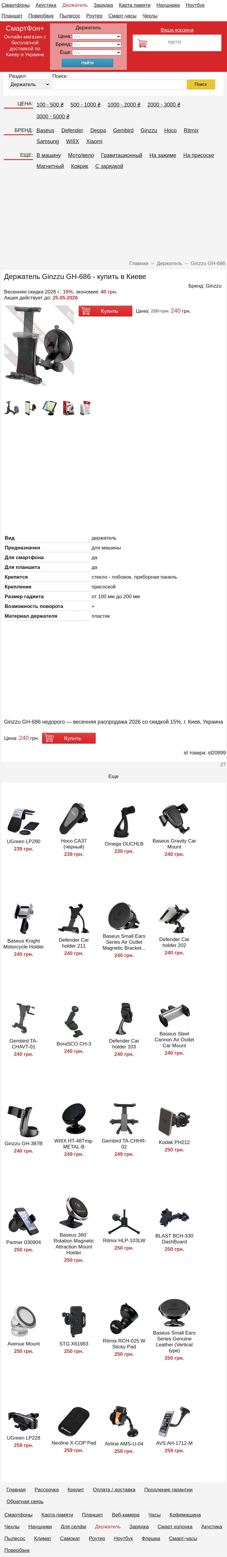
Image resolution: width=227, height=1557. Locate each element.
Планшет (11, 16)
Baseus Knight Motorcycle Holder (23, 944)
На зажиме (162, 155)
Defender (72, 130)
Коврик (79, 166)
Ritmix (191, 130)
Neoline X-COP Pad (73, 1443)
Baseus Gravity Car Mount (174, 844)
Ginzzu (149, 130)
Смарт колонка (175, 1526)
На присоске (198, 155)
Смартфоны (15, 5)
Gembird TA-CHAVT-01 (23, 1044)
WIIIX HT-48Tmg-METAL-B (73, 1144)
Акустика (45, 5)
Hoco (170, 130)
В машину (49, 155)
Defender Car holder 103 (124, 1044)
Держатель (75, 5)
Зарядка (103, 5)
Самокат (70, 1538)
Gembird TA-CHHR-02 (124, 1144)
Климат (42, 1538)
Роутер (94, 16)
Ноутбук (195, 5)
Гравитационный (121, 155)
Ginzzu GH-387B (24, 1143)
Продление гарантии (168, 1490)
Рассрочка (47, 1490)
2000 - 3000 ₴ (163, 105)
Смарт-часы (122, 16)
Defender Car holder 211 (74, 943)
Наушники (168, 5)
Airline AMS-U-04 (124, 1444)
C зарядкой (109, 166)
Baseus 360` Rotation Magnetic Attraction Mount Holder (73, 1244)
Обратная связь (25, 1501)
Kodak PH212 (174, 1142)
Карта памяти (134, 5)
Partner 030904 (23, 1242)
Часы (154, 1515)
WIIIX (72, 141)
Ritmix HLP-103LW (124, 1240)
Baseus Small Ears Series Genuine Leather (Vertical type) (174, 1341)
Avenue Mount (23, 1344)
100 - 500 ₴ (50, 105)
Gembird (123, 130)
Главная (16, 1490)
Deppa (98, 130)
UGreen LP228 (23, 1438)
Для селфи (73, 1526)
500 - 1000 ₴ (85, 105)
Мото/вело (81, 155)
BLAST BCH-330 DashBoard (174, 1239)
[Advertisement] (113, 216)
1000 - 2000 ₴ (124, 105)
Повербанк (40, 16)
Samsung (48, 141)
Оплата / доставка (114, 1490)
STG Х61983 (73, 1344)
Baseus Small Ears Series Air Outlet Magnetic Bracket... (124, 942)
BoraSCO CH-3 (73, 1044)
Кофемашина (185, 1515)
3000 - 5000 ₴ (53, 117)
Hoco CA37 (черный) (74, 844)
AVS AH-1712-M (174, 1443)
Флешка (151, 1538)
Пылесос (69, 16)
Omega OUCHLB (124, 844)
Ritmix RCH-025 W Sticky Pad (124, 1344)
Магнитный (50, 166)
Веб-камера (126, 1515)
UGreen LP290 (23, 841)
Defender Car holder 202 (174, 942)
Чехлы (150, 16)
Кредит (76, 1490)
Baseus (45, 130)
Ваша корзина (177, 30)
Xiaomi (94, 141)
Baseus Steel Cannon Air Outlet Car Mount (174, 1039)
